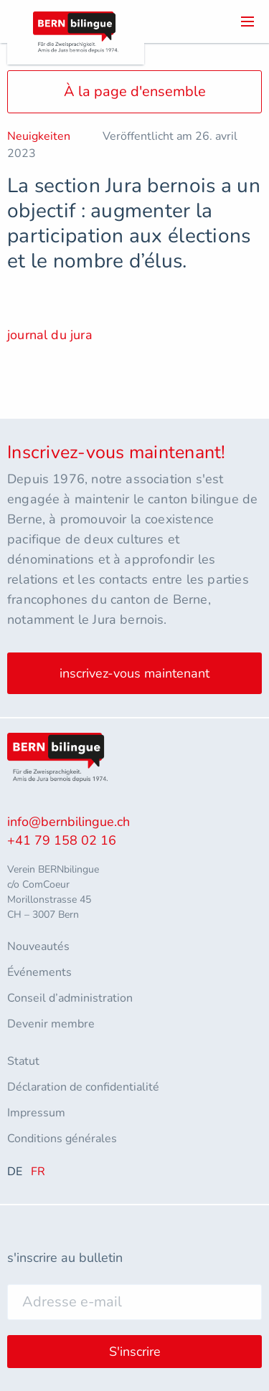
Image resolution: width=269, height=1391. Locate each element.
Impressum (36, 1113)
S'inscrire (135, 1351)
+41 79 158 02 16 (61, 840)
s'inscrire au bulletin (65, 1257)
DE (14, 1171)
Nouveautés (38, 946)
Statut (23, 1061)
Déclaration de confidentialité (83, 1087)
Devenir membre (51, 1024)
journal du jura (50, 334)
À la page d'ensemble (135, 91)
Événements (39, 972)
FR (38, 1171)
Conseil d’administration (70, 998)
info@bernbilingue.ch (68, 821)
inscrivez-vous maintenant (134, 673)
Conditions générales (62, 1138)
